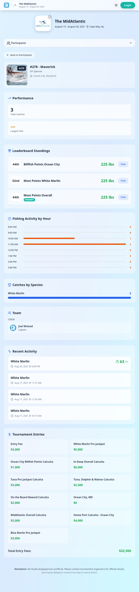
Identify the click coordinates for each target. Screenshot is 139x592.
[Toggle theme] (116, 5)
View (123, 164)
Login (127, 5)
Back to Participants (19, 55)
